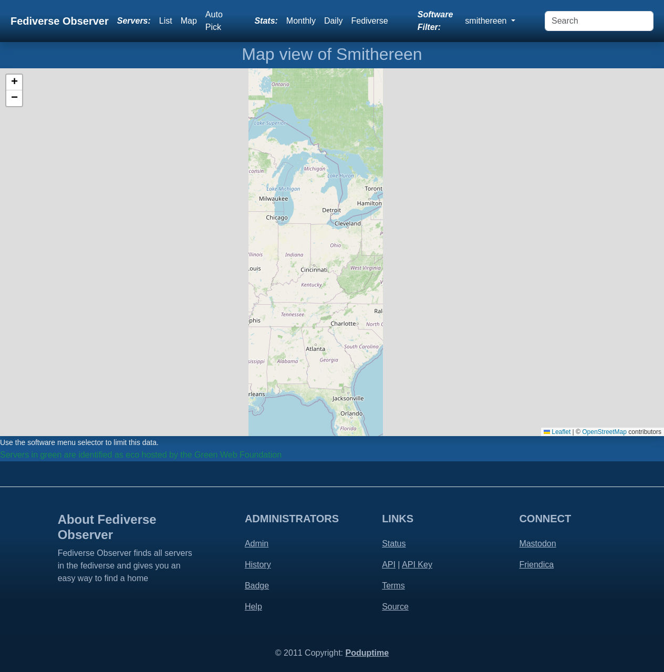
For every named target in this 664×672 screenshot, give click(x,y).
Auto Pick (214, 21)
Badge (257, 585)
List (165, 20)
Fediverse (369, 20)
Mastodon (537, 543)
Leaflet (557, 432)
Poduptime (367, 652)
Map (189, 20)
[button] (14, 82)
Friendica (536, 564)
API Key (417, 564)
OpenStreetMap (604, 432)
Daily (333, 20)
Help (253, 606)
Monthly (301, 20)
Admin (256, 543)
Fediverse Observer (60, 21)
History (258, 564)
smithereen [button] (487, 20)
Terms (393, 585)
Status (394, 543)
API (389, 564)
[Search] (599, 21)
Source (395, 606)
